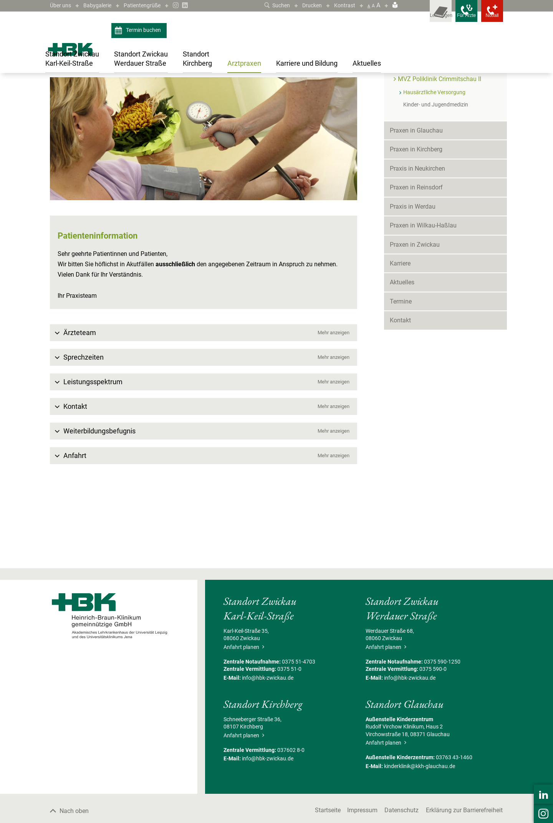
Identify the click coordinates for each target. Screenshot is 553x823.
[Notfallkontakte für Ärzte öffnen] (453, 15)
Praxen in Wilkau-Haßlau (423, 300)
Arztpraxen (73, 90)
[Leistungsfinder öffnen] (418, 15)
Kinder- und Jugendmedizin (435, 179)
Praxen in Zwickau (415, 318)
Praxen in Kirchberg (416, 223)
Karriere (400, 337)
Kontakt (400, 394)
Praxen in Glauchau (416, 204)
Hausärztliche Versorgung (249, 90)
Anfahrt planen (244, 721)
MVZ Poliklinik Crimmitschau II (181, 90)
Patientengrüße (151, 5)
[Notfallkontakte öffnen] (487, 15)
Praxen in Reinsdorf (416, 261)
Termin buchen (138, 30)
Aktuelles (402, 356)
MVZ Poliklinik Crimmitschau (437, 140)
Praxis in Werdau (412, 280)
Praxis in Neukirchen (417, 242)
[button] (203, 406)
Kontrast (343, 5)
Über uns (62, 5)
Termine (401, 375)
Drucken (309, 5)
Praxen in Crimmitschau (116, 90)
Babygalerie (102, 5)
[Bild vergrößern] (203, 212)
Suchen (271, 5)
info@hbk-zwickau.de (267, 752)
